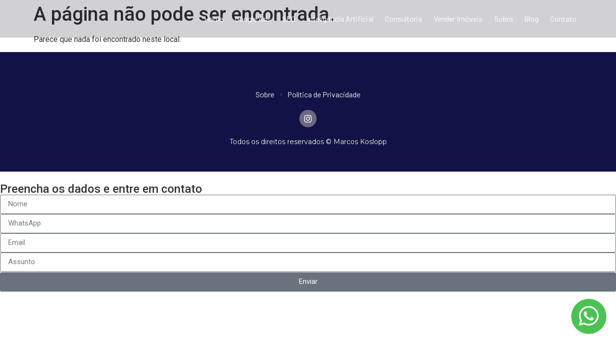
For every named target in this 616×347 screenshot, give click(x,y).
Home (213, 18)
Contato (563, 18)
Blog (531, 18)
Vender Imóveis (458, 18)
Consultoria (403, 18)
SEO (288, 18)
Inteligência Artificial (340, 18)
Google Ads (253, 18)
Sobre (503, 18)
